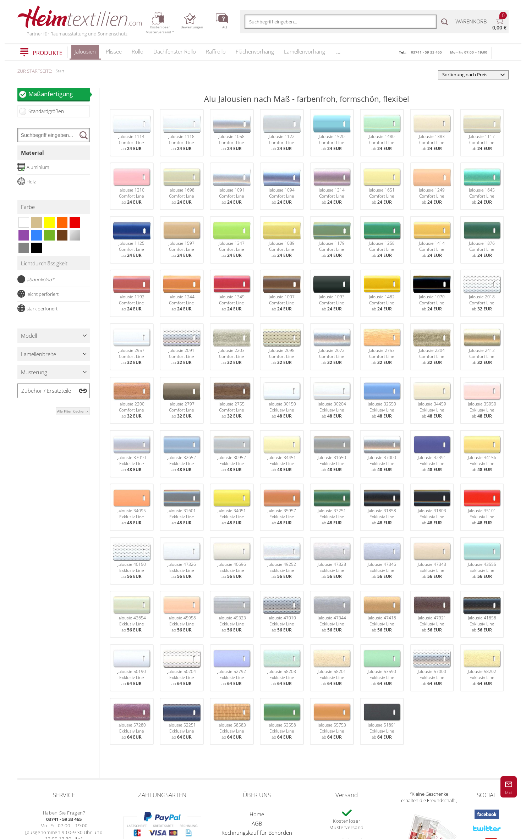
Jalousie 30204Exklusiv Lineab (332, 400)
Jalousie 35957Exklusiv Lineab (282, 507)
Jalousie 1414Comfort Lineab (432, 239)
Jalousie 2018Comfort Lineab (482, 293)
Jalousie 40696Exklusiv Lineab (232, 560)
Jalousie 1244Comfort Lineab (182, 293)
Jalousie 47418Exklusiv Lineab (382, 614)
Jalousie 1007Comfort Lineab (282, 293)
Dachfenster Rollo (174, 51)
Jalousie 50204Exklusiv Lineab (182, 667)
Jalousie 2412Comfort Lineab (482, 346)
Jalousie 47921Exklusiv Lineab (432, 614)
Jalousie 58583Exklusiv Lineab (232, 721)
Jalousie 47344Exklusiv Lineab (332, 614)
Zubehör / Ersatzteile (46, 390)
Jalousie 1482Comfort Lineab (382, 293)
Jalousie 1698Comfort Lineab (182, 186)
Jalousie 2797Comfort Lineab (182, 400)
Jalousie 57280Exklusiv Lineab (132, 721)
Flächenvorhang (255, 51)
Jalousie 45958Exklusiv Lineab (182, 614)
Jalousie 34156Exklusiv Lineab (482, 454)
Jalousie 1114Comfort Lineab (132, 132)
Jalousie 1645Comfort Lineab (482, 186)
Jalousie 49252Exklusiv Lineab (282, 560)
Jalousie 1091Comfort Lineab (232, 186)
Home (257, 814)
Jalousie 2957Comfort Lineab (132, 346)
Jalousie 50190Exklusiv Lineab (132, 667)
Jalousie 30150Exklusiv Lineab (282, 400)
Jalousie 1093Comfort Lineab (332, 293)
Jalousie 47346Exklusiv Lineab (382, 560)
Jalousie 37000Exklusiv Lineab (382, 454)
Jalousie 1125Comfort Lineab (132, 239)
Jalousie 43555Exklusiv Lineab (482, 560)
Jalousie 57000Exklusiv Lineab (432, 667)
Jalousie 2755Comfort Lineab (232, 400)
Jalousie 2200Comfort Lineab (132, 400)
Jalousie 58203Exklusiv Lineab (282, 667)
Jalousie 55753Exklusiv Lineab (332, 721)
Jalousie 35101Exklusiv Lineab (482, 507)
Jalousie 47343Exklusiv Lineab (432, 560)
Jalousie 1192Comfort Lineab (132, 293)
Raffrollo (216, 51)
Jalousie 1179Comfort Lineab (332, 239)
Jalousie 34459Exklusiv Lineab (432, 400)
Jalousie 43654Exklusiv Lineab (132, 614)
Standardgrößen (46, 111)
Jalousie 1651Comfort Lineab (382, 186)
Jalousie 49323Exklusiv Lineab (232, 614)
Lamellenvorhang (304, 51)
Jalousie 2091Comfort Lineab (182, 346)
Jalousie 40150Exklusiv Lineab (132, 560)
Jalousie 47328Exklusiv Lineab (332, 560)
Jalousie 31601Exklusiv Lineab (182, 507)
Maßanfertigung (58, 94)
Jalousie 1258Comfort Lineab (382, 239)
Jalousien (85, 54)
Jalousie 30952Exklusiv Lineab (232, 454)
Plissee (114, 51)
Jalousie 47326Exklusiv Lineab (182, 560)
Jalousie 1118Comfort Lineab (182, 132)
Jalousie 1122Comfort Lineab (282, 132)
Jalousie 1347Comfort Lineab (232, 239)
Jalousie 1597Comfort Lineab (182, 239)
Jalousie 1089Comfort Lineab (282, 239)
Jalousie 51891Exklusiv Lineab (382, 721)
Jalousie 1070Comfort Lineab (432, 293)
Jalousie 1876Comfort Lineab (482, 239)
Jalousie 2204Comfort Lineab (432, 346)
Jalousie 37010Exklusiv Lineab (132, 454)
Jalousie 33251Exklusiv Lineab (332, 507)
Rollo (137, 51)
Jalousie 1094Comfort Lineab (282, 186)
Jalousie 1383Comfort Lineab (432, 132)
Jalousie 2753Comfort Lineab (382, 346)
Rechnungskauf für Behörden (256, 832)
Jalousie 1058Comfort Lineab (232, 132)
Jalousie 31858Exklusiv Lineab (382, 507)
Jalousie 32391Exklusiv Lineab (432, 454)
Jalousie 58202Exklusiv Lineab (482, 667)
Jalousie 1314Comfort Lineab (332, 186)
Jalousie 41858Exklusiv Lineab (482, 614)
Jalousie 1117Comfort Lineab (482, 132)
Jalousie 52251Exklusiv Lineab (182, 721)
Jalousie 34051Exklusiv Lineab (232, 507)
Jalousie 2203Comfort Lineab (232, 346)
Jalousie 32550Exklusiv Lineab (382, 400)
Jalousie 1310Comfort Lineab (132, 186)
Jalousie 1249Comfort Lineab (432, 186)
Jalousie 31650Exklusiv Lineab (332, 454)
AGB (257, 823)
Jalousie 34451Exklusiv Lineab (282, 454)
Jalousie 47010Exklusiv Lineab (282, 614)
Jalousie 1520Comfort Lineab (332, 132)
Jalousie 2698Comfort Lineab (282, 346)
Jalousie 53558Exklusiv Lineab (282, 721)
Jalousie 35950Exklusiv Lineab (482, 400)
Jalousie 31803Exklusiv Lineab (432, 507)
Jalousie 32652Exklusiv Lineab (182, 454)
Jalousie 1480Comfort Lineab (382, 132)
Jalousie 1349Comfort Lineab (232, 293)
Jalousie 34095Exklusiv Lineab (132, 507)
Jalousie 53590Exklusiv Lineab (382, 667)
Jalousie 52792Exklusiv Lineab (232, 667)
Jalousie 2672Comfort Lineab (332, 346)
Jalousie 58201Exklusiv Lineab (332, 667)
